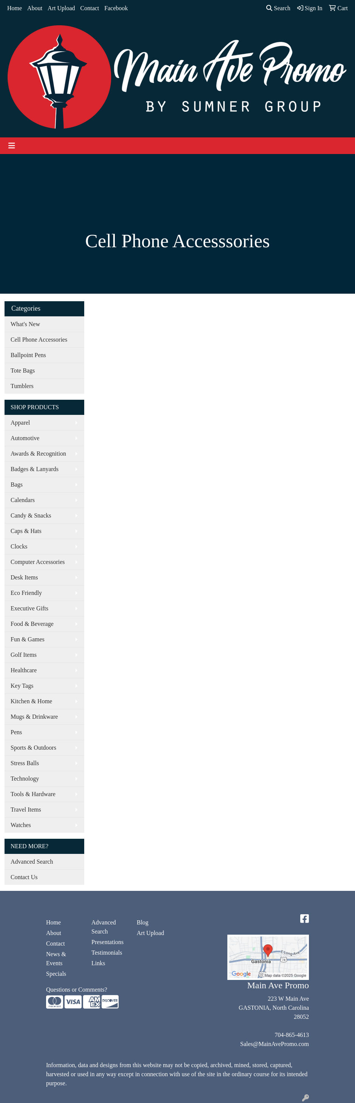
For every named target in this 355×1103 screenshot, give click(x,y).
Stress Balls (25, 763)
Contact (89, 8)
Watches (21, 825)
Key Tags (22, 685)
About (34, 8)
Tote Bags (23, 370)
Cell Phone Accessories (39, 339)
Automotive (25, 438)
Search (278, 8)
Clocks (19, 546)
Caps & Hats (26, 531)
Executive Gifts (29, 608)
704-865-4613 (292, 1035)
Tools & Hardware (33, 794)
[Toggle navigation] (12, 145)
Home (14, 8)
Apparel (20, 422)
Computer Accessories (38, 562)
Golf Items (24, 655)
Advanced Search (32, 861)
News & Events (56, 958)
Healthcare (24, 670)
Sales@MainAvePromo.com (274, 1044)
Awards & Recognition (38, 453)
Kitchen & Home (31, 701)
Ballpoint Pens (28, 355)
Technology (25, 778)
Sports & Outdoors (33, 747)
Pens (16, 732)
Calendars (23, 500)
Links (98, 963)
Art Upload (61, 8)
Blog (142, 922)
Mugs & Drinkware (34, 716)
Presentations (107, 942)
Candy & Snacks (31, 515)
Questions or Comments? (76, 989)
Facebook (116, 8)
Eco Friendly (26, 593)
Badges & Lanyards (35, 469)
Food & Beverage (32, 624)
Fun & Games (28, 639)
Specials (56, 974)
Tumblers (22, 386)
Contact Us (24, 877)
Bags (17, 484)
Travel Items (26, 809)
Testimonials (106, 952)
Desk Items (24, 577)
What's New (25, 324)
